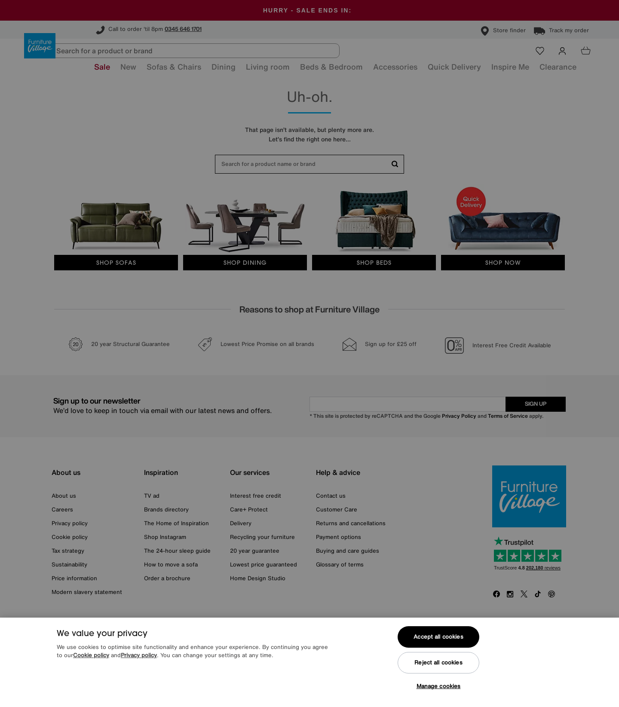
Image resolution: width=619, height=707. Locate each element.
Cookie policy (91, 665)
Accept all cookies (438, 646)
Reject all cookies (438, 671)
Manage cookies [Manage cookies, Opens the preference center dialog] (439, 695)
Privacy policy (139, 665)
